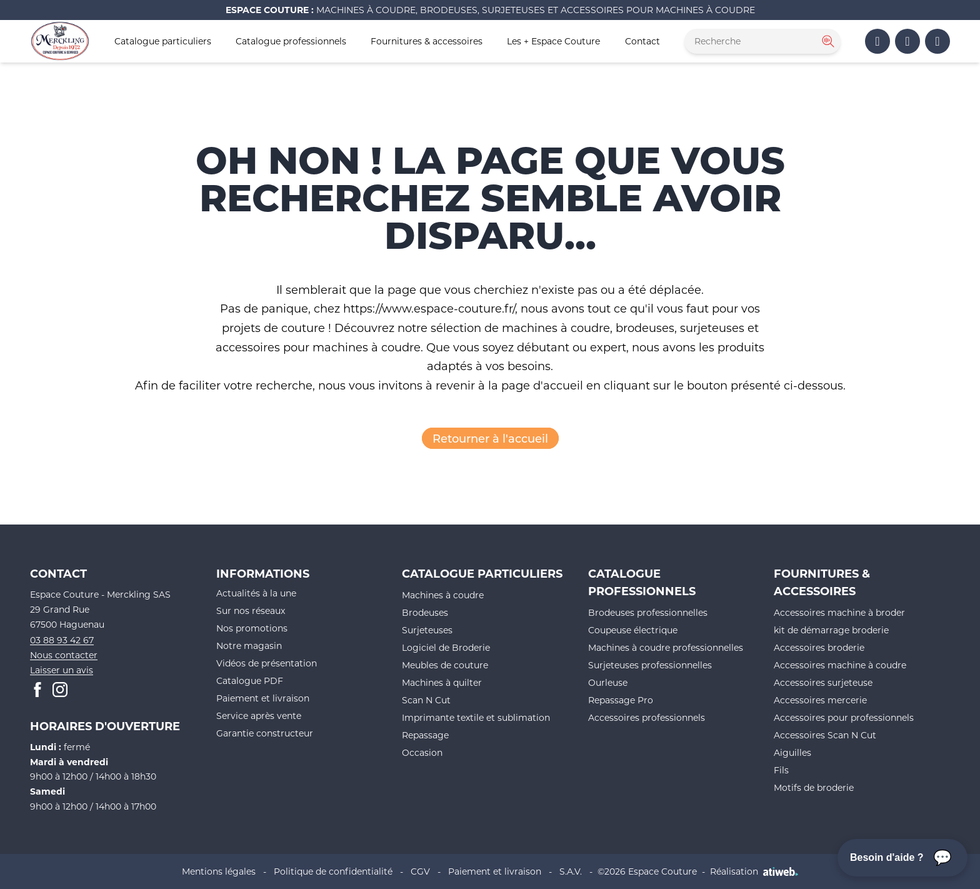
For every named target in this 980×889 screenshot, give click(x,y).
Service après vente (258, 715)
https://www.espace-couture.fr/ (429, 308)
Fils (781, 770)
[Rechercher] (827, 41)
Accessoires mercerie (820, 700)
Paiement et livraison (262, 698)
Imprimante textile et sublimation (476, 717)
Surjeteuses (427, 630)
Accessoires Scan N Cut (825, 735)
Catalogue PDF (249, 680)
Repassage (425, 735)
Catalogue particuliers (162, 41)
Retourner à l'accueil (490, 438)
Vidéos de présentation (266, 663)
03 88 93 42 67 (62, 640)
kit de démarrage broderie (831, 630)
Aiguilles (792, 752)
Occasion (422, 752)
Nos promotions (252, 628)
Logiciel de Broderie (446, 647)
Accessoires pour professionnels (844, 717)
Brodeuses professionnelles (648, 612)
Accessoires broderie (819, 647)
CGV (420, 871)
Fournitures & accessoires (426, 41)
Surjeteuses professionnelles (650, 665)
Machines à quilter (442, 682)
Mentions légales (219, 871)
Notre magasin (249, 645)
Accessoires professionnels (646, 717)
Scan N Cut (426, 700)
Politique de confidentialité (333, 871)
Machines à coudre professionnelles (665, 647)
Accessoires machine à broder (839, 612)
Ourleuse (608, 682)
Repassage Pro (620, 700)
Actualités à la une (256, 593)
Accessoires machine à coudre (840, 665)
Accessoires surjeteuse (823, 682)
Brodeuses (425, 612)
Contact (642, 41)
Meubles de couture (445, 665)
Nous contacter (64, 655)
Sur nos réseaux (250, 610)
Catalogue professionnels (291, 41)
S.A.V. (570, 871)
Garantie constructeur (264, 733)
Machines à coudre (443, 595)
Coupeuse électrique (633, 630)
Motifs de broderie (814, 787)
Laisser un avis (61, 670)
